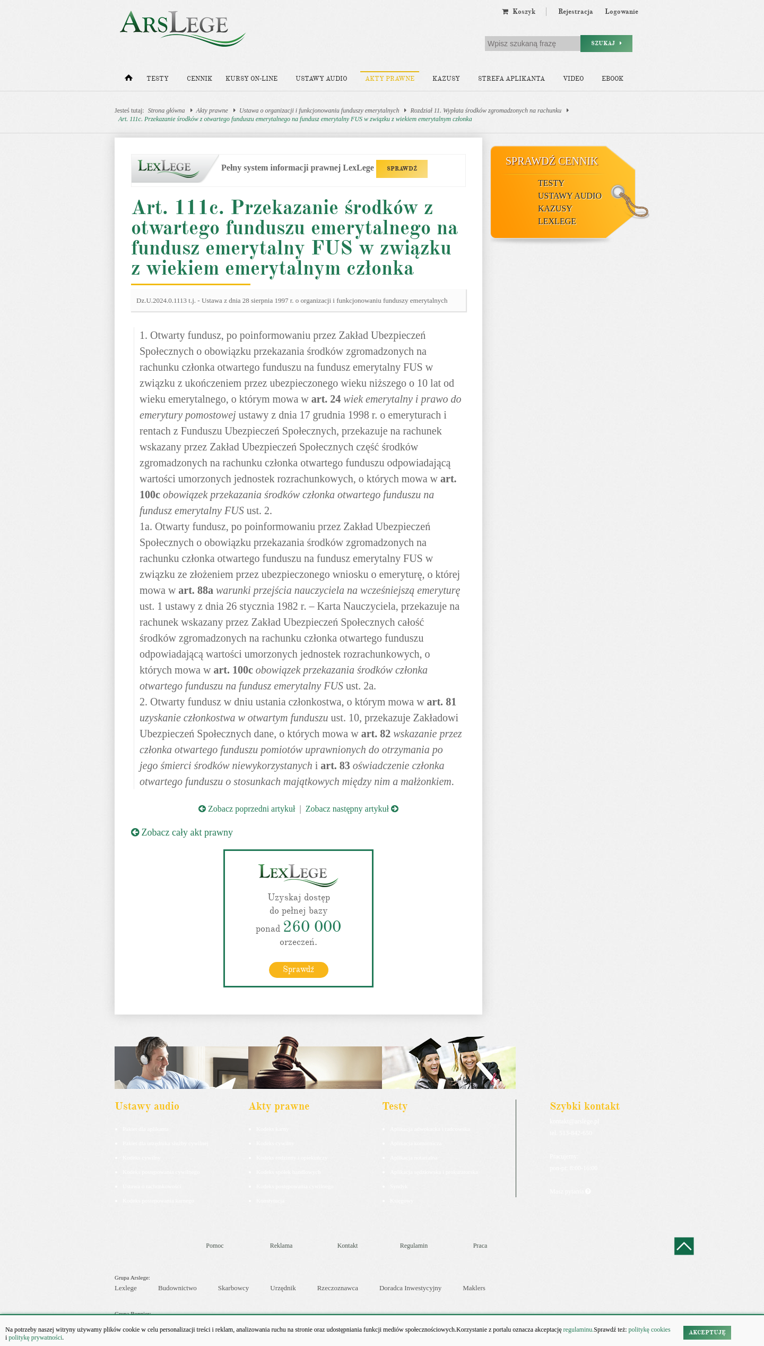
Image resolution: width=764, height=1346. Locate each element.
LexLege (557, 221)
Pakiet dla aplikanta (146, 1129)
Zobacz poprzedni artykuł (246, 808)
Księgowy (402, 1200)
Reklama (281, 1245)
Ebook (612, 79)
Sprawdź (298, 969)
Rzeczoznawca (337, 1288)
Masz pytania (570, 1191)
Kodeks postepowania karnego (158, 1200)
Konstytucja (270, 1200)
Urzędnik (283, 1288)
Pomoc (214, 1245)
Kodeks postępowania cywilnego (161, 1172)
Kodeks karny (272, 1129)
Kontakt (347, 1245)
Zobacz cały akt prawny (182, 832)
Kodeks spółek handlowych (288, 1172)
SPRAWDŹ (402, 168)
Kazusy (446, 79)
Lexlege (126, 1288)
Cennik (199, 79)
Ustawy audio (321, 79)
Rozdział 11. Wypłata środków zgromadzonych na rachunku (485, 110)
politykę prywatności (35, 1337)
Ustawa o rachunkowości (152, 1186)
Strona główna (166, 110)
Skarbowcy (233, 1288)
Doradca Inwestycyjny (410, 1288)
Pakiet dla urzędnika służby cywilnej (166, 1143)
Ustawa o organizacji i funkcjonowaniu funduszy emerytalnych (319, 110)
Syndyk (399, 1186)
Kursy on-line (251, 79)
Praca (480, 1245)
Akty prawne (389, 79)
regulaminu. (578, 1329)
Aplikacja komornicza (415, 1143)
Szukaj (606, 43)
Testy (157, 79)
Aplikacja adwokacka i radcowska (430, 1129)
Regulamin (414, 1245)
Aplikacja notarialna (414, 1157)
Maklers (474, 1288)
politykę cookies (650, 1329)
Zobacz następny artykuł (352, 808)
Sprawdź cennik (552, 161)
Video (573, 79)
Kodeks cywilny (142, 1157)
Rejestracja (575, 11)
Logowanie (621, 11)
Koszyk (518, 11)
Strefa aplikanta (511, 79)
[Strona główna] (128, 80)
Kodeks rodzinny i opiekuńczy (292, 1157)
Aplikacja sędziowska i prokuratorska (434, 1172)
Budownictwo (177, 1288)
